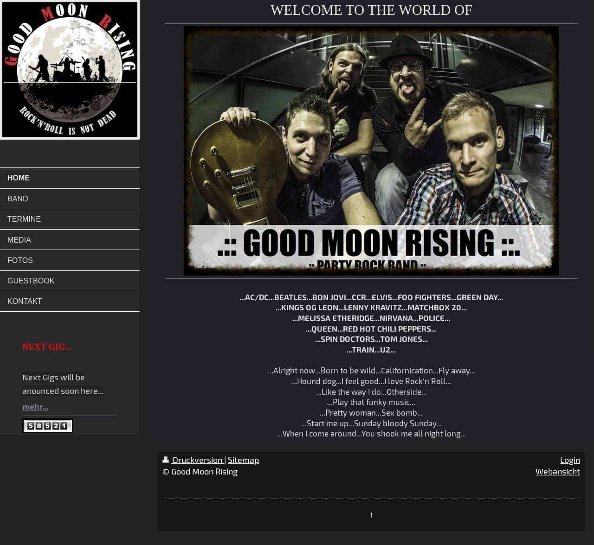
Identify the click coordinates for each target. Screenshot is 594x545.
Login (570, 460)
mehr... (35, 406)
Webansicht (558, 471)
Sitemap (243, 460)
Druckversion (193, 460)
